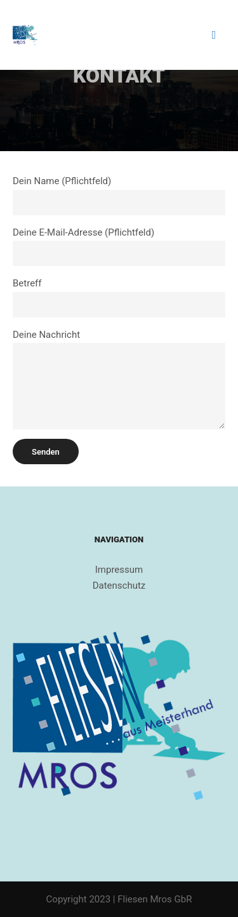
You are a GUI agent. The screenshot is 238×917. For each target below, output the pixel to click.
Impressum (119, 569)
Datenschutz (119, 585)
